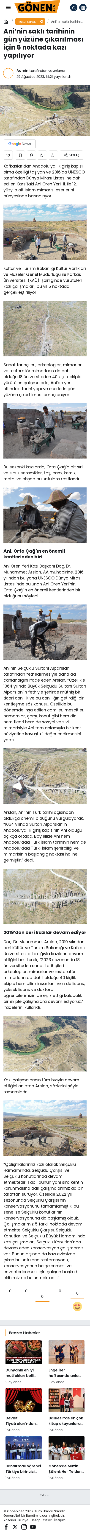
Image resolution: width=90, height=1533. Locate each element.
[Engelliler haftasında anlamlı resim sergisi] (67, 1362)
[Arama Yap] (73, 7)
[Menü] (8, 7)
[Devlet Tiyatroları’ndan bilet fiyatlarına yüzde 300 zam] (23, 1410)
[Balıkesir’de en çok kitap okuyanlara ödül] (67, 1410)
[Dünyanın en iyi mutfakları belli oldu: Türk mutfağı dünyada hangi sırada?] (23, 1362)
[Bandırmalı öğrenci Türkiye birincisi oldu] (23, 1458)
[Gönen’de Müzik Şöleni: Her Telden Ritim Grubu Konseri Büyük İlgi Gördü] (67, 1458)
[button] (83, 7)
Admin (22, 70)
